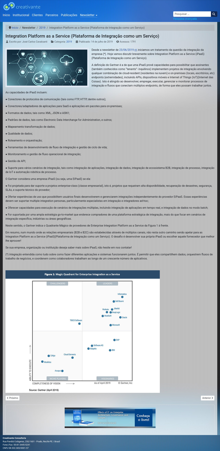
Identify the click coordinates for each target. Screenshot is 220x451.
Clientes (37, 15)
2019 (69, 41)
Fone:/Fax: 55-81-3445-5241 (16, 444)
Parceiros (51, 15)
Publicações (69, 15)
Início (6, 15)
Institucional (21, 15)
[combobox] (192, 14)
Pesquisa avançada (185, 18)
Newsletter (87, 15)
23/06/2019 (126, 49)
